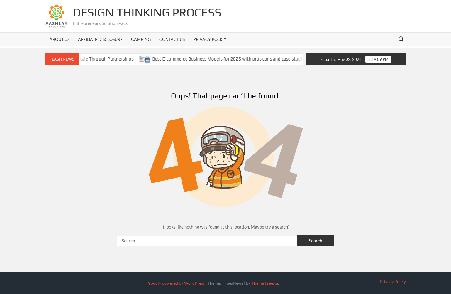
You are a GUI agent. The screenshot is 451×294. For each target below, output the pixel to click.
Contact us (172, 39)
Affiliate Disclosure (100, 39)
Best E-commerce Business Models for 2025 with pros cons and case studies (234, 58)
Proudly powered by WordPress (175, 282)
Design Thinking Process (147, 12)
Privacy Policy (209, 39)
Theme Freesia (265, 282)
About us (59, 39)
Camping (141, 39)
